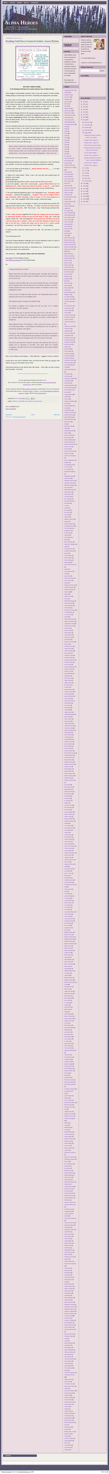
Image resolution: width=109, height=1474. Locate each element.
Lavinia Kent (67, 857)
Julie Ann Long (68, 728)
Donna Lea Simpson (70, 455)
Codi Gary (67, 383)
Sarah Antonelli (68, 1193)
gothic (66, 569)
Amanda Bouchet (69, 197)
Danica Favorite (68, 415)
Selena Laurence (69, 1222)
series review (68, 1234)
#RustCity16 (67, 110)
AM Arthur (67, 194)
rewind (66, 1129)
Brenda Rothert (68, 292)
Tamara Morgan (68, 1350)
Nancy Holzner (68, 1016)
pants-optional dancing (49, 382)
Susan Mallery (68, 1322)
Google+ (36, 391)
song (65, 1282)
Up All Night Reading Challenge (49, 391)
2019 (65, 151)
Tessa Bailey (67, 1361)
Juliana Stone (68, 723)
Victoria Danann (68, 1402)
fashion (66, 521)
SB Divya (67, 1200)
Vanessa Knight (68, 1397)
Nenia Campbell (68, 1027)
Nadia (66, 1011)
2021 (84, 104)
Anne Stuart (67, 222)
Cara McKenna (68, 306)
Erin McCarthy (68, 501)
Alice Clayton (68, 179)
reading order (68, 1111)
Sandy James (68, 1188)
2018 (65, 149)
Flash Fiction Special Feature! (92, 145)
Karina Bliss (67, 748)
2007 (84, 201)
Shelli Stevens (68, 1252)
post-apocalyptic (68, 1082)
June (85, 170)
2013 (65, 140)
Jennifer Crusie (68, 655)
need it (66, 1023)
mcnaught (67, 973)
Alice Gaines (67, 181)
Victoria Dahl (68, 1399)
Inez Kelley (67, 607)
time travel (67, 1381)
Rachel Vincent (68, 1107)
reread (66, 1125)
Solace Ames (68, 1279)
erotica (66, 508)
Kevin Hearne (68, 787)
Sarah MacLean (68, 1195)
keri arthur (67, 784)
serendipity (67, 1227)
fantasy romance (69, 519)
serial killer (67, 1232)
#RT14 (66, 104)
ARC (65, 231)
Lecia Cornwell (68, 868)
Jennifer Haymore (69, 660)
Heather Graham (69, 587)
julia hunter (67, 716)
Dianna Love (67, 446)
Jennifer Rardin (68, 662)
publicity (66, 1098)
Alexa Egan (67, 174)
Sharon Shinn (68, 1243)
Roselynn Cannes (69, 1157)
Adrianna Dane (68, 165)
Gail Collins (67, 537)
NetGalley (67, 1030)
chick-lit (66, 347)
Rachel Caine (68, 1105)
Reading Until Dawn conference (39, 113)
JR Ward (66, 710)
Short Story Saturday (70, 1263)
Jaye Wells (67, 639)
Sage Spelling (68, 1175)
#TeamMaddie (68, 122)
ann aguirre (67, 210)
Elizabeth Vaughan (69, 485)
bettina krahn (68, 267)
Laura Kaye (67, 841)
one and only (68, 1048)
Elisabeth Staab (68, 476)
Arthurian (67, 233)
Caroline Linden (68, 315)
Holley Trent (67, 596)
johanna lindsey (68, 696)
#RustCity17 (67, 113)
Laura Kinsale (68, 844)
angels (66, 208)
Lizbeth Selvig (68, 896)
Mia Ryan (67, 989)
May (85, 173)
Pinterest (21, 393)
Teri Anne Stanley (69, 1359)
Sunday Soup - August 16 (91, 155)
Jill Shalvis (67, 676)
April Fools (67, 228)
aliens (66, 183)
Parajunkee (67, 1059)
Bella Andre (67, 253)
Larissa (66, 832)
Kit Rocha (67, 798)
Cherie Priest (68, 344)
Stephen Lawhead (69, 1311)
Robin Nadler (68, 1143)
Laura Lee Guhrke (69, 846)
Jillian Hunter (68, 682)
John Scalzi (67, 698)
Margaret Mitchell (69, 939)
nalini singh (67, 1014)
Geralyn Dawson (69, 551)
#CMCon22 (67, 95)
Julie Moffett (67, 732)
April (85, 175)
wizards (66, 1436)
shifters (66, 1259)
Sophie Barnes (68, 1286)
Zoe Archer (67, 1447)
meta (65, 984)
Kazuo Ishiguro (68, 773)
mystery (66, 1005)
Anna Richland (68, 217)
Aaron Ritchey (29, 401)
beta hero (67, 260)
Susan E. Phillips (69, 1320)
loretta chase (68, 902)
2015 (65, 144)
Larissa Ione (67, 834)
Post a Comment (11, 409)
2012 (65, 138)
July (85, 168)
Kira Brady (67, 796)
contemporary (68, 394)
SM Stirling (67, 1272)
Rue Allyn (67, 1168)
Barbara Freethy (68, 244)
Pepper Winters (68, 1070)
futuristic (66, 535)
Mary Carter (67, 961)
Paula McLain (68, 1066)
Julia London (68, 719)
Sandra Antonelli (69, 1186)
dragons (66, 462)
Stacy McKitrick (68, 1297)
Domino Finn (68, 453)
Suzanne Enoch (68, 1334)
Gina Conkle (67, 555)
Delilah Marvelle (68, 430)
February (87, 181)
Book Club (67, 283)
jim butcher (67, 685)
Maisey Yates (68, 934)
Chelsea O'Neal (68, 342)
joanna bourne (68, 689)
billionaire (67, 276)
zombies (66, 1449)
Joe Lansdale (68, 694)
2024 (65, 154)
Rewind (19, 2)
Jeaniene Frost (68, 646)
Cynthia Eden (68, 410)
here (75, 82)
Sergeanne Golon (69, 1229)
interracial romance (69, 610)
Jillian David (67, 680)
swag (65, 1338)
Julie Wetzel (67, 737)
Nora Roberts (68, 1036)
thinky (66, 1370)
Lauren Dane (68, 855)
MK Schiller (67, 996)
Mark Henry (67, 955)
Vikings (66, 1409)
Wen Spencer (68, 1420)
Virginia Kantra (68, 1413)
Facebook (25, 391)
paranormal (67, 1061)
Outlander (67, 1055)
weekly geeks (68, 1418)
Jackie (66, 617)
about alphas (68, 160)
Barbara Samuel (68, 249)
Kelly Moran (67, 778)
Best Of (26, 2)
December (87, 122)
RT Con (66, 1161)
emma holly (67, 496)
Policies (12, 2)
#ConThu (67, 97)
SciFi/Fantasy (68, 1209)
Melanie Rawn (68, 977)
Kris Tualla (67, 809)
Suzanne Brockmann (70, 1329)
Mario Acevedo (68, 950)
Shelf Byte (67, 1248)
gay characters (68, 542)
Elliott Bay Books (69, 489)
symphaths (67, 1345)
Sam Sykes (67, 1179)
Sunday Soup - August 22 (91, 142)
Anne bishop (67, 219)
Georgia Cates (68, 548)
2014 (65, 142)
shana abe (67, 1238)
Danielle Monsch (69, 419)
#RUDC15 (15, 401)
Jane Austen (67, 632)
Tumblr (27, 393)
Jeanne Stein (68, 648)
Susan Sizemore (69, 1325)
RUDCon (66, 1166)
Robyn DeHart (68, 1148)
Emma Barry (67, 494)
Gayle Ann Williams (69, 544)
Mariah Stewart (68, 941)
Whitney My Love (69, 1431)
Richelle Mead (68, 1132)
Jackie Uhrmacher (69, 621)
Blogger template (7, 1472)
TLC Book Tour (68, 1384)
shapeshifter (67, 1241)
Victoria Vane (68, 1404)
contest (66, 396)
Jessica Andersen (69, 667)
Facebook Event (41, 393)
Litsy (65, 891)
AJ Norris (67, 172)
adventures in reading (70, 167)
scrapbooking (68, 1211)
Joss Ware (67, 707)
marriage (66, 957)
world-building (68, 1440)
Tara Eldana (67, 1354)
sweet (66, 1341)
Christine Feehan (69, 360)
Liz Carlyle (67, 893)
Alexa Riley (67, 176)
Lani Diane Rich (68, 828)
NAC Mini (67, 1009)
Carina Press (68, 308)
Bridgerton (67, 294)
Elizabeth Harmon (69, 480)
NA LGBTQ (67, 1007)
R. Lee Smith (68, 1100)
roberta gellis (68, 1136)
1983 (65, 126)
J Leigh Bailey (68, 612)
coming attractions (69, 385)
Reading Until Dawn (31, 389)
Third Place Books (69, 1372)
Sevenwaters (68, 1236)
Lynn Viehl (67, 925)
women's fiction (68, 1438)
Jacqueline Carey (69, 623)
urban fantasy (68, 1393)
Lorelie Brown (68, 900)
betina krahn (67, 265)
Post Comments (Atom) (19, 417)
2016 (65, 147)
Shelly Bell (67, 1254)
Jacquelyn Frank (69, 626)
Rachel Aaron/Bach (69, 1102)
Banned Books (68, 240)
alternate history (68, 188)
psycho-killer (67, 1095)
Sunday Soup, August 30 (91, 140)
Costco (66, 403)
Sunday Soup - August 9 (91, 162)
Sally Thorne (67, 1177)
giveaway (67, 562)
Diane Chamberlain (69, 444)
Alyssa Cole (67, 190)
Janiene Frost (68, 637)
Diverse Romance (69, 451)
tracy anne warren (69, 1386)
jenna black (67, 653)
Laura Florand (68, 839)
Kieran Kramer (68, 791)
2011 (65, 135)
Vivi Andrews (68, 1415)
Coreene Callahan (69, 401)
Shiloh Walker (68, 1261)
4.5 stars (66, 156)
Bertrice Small (68, 256)
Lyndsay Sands (68, 921)
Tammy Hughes (68, 1352)
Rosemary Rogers (69, 1159)
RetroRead (67, 1127)
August (86, 132)
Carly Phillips (68, 310)
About (5, 2)
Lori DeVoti (67, 905)
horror (66, 598)
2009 (65, 131)
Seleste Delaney (69, 1225)
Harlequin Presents (69, 585)
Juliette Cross (68, 741)
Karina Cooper (68, 750)
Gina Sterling (68, 560)
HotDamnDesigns (69, 601)
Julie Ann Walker (69, 730)
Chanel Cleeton (68, 333)
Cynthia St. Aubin (69, 412)
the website (52, 360)
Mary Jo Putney (68, 964)
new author (67, 1032)
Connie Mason (68, 390)
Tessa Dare (67, 1363)
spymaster (67, 1295)
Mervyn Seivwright (69, 982)
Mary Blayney (68, 959)
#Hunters (67, 101)
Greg (65, 573)
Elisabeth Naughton (69, 471)
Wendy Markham (69, 1422)
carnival (66, 312)
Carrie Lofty (67, 319)
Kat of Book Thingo (69, 753)
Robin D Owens (68, 1138)
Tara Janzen (67, 1356)
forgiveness (67, 530)
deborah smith (68, 426)
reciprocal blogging (69, 1118)
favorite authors (68, 524)
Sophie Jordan (68, 1288)
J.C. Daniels (67, 614)
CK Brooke (67, 374)
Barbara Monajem (69, 247)
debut (66, 428)
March (86, 178)
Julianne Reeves (69, 725)
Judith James (68, 712)
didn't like (67, 449)
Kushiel (66, 823)
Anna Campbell (68, 213)
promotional (67, 1091)
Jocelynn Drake (68, 691)
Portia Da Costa (68, 1080)
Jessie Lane (67, 671)
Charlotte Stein (68, 340)
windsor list (67, 1434)
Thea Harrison (68, 1368)
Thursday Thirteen (69, 1375)
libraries (66, 875)
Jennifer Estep (68, 657)
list (65, 887)
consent (66, 392)
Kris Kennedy (68, 807)
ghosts (66, 553)
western (66, 1429)
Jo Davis (66, 687)
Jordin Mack (67, 703)
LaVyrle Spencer (69, 859)
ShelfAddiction (68, 1250)
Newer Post (9, 414)
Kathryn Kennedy (69, 764)
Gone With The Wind (70, 564)
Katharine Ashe (68, 762)
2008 (65, 129)
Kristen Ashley (68, 814)
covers (66, 408)
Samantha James (69, 1182)
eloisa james (67, 492)
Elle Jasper (67, 487)
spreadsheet (67, 1293)
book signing (67, 287)
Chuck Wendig (68, 365)
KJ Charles (67, 800)
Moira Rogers (68, 998)
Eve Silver (67, 512)
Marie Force (67, 946)
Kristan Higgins (68, 812)
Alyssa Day (67, 192)
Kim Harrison (68, 794)
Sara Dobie (67, 1191)
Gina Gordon (68, 558)
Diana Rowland (68, 442)
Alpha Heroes (21, 22)
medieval (66, 975)
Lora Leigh (67, 898)
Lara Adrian (67, 830)
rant (65, 1109)
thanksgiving (67, 1365)
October (86, 127)
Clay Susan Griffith (69, 378)
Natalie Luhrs (68, 1021)
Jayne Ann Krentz (69, 641)
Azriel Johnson (68, 237)
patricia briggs (68, 1064)
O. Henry (66, 1041)
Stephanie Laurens (69, 1306)
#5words (66, 92)
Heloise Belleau (68, 589)
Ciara (65, 367)
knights (66, 803)
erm (65, 505)
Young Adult (67, 1445)
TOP (107, 1472)
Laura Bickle (67, 837)
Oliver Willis (67, 1045)
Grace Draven (68, 571)
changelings (67, 335)
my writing (67, 1002)
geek (65, 546)
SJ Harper (67, 1268)
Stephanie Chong (69, 1304)
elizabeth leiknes (69, 483)
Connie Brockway (69, 387)
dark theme (67, 421)
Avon (65, 235)
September (87, 130)
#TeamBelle (21, 401)
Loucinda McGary (69, 912)
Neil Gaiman (67, 1025)
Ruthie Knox (67, 1170)
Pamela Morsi (68, 1057)
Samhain (66, 1184)
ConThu (66, 399)
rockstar (66, 1150)
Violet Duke (67, 1411)
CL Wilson (67, 376)
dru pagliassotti (68, 464)
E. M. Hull (67, 467)
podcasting (67, 1077)
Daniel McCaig (68, 417)
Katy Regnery (68, 769)
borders (66, 290)
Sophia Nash (68, 1284)
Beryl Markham (68, 258)
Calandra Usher (68, 299)
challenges (67, 331)
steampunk (67, 1300)
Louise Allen (67, 914)
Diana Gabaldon (69, 440)
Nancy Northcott (68, 1018)
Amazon (13, 363)
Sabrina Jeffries (68, 1173)
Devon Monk (67, 437)
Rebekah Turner (68, 1116)
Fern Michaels (68, 528)
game (66, 539)
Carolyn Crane (68, 317)
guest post (67, 576)
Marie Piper (67, 948)
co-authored (67, 381)
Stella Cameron (68, 1302)
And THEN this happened (13, 260)
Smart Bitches (68, 1277)
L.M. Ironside (68, 825)
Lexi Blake (67, 871)
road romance (68, 1134)
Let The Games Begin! (90, 152)
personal (66, 1073)
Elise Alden (67, 478)
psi (65, 1093)
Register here (27, 384)
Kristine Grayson (69, 821)
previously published (70, 1084)
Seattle (66, 1216)
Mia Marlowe (68, 986)
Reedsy (66, 1123)
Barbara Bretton (68, 242)
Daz (65, 424)
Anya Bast (67, 226)
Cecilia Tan (67, 328)
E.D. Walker (67, 469)
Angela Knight (68, 206)
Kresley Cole (68, 805)
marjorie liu (67, 952)
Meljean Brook (68, 980)
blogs (65, 281)
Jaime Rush (67, 630)
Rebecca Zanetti (69, 1114)
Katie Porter (67, 766)
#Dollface (67, 99)
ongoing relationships (70, 1050)
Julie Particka (68, 735)
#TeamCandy (68, 120)
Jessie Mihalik (68, 673)
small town (67, 1275)
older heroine (68, 1043)
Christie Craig (68, 353)
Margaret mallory (69, 937)
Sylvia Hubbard (68, 1343)
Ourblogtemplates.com (24, 1472)
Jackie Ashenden (69, 619)
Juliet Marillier (68, 739)
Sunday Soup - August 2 (91, 165)
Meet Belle (9, 258)
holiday (66, 594)
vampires (67, 1395)
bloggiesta (67, 278)
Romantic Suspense (70, 1152)
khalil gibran (67, 789)
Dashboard (34, 2)
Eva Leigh (67, 510)
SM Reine (67, 1270)
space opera (67, 1291)
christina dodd (68, 356)
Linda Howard (68, 882)
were (65, 1425)
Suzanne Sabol (68, 1336)
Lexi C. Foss (67, 873)
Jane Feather (68, 635)
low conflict (67, 916)
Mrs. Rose (67, 1000)
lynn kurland (67, 923)
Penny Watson (68, 1068)
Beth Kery (67, 263)
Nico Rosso (67, 1034)
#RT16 (66, 106)
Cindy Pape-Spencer (70, 369)
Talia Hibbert (67, 1347)
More (82, 58)
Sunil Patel (67, 1318)
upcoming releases (69, 1390)
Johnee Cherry (68, 701)
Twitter (31, 391)
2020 (84, 107)
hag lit (66, 583)
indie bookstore (68, 605)
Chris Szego (67, 351)
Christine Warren (69, 362)
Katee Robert (68, 760)
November (87, 125)
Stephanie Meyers (69, 1309)
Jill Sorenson (68, 678)
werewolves (67, 1427)
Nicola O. (16, 398)
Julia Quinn (67, 721)
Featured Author (37, 401)
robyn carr (67, 1145)
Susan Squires (68, 1327)
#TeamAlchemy (68, 115)
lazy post (66, 862)
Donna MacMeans (69, 460)
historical (66, 592)
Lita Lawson (67, 889)
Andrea (66, 203)
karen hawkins (68, 744)
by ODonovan (68, 297)
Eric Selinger (68, 499)
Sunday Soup (68, 1315)
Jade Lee (67, 628)
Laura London (68, 848)
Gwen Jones (67, 580)
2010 (65, 133)
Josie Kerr (67, 705)
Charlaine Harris (68, 337)
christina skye (68, 358)
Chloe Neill (67, 349)
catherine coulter (69, 326)
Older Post (57, 414)
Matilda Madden (68, 971)
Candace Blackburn (69, 301)
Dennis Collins (68, 435)
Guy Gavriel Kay (69, 578)
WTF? (66, 1443)
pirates (66, 1075)
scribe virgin (67, 1213)
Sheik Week (67, 1245)
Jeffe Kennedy (68, 651)
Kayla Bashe (67, 771)
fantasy (66, 517)
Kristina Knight (68, 818)
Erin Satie (67, 503)
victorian (66, 1406)
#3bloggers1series (69, 90)
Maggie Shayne (68, 932)
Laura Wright (68, 850)
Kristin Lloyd (67, 816)
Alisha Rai (67, 185)
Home (32, 414)
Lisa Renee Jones (69, 884)
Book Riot (67, 285)
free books (67, 533)
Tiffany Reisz (68, 1379)
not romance (67, 1039)
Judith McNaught (69, 714)
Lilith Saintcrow (68, 880)
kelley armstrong (69, 775)
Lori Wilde (67, 909)
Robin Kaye (67, 1141)
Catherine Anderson (70, 321)
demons (66, 433)
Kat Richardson (68, 755)
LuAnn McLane (68, 918)
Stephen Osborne (69, 1313)
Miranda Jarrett (68, 993)
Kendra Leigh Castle (70, 780)
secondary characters (70, 1218)
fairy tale (66, 514)
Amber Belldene (68, 201)
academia (67, 163)
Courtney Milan (68, 405)
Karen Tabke (67, 746)
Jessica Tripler (68, 669)
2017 (84, 114)
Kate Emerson (68, 757)
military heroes (68, 991)
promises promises (69, 1089)
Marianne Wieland (69, 943)
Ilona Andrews (68, 603)
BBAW (66, 251)
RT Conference (68, 1164)
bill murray (67, 274)
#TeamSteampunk (69, 124)
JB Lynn (66, 644)
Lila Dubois (67, 878)
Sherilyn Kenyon (69, 1257)
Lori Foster (67, 907)
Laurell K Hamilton (69, 853)
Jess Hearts (67, 664)
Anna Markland (68, 215)
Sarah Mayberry (68, 1198)
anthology (67, 224)
